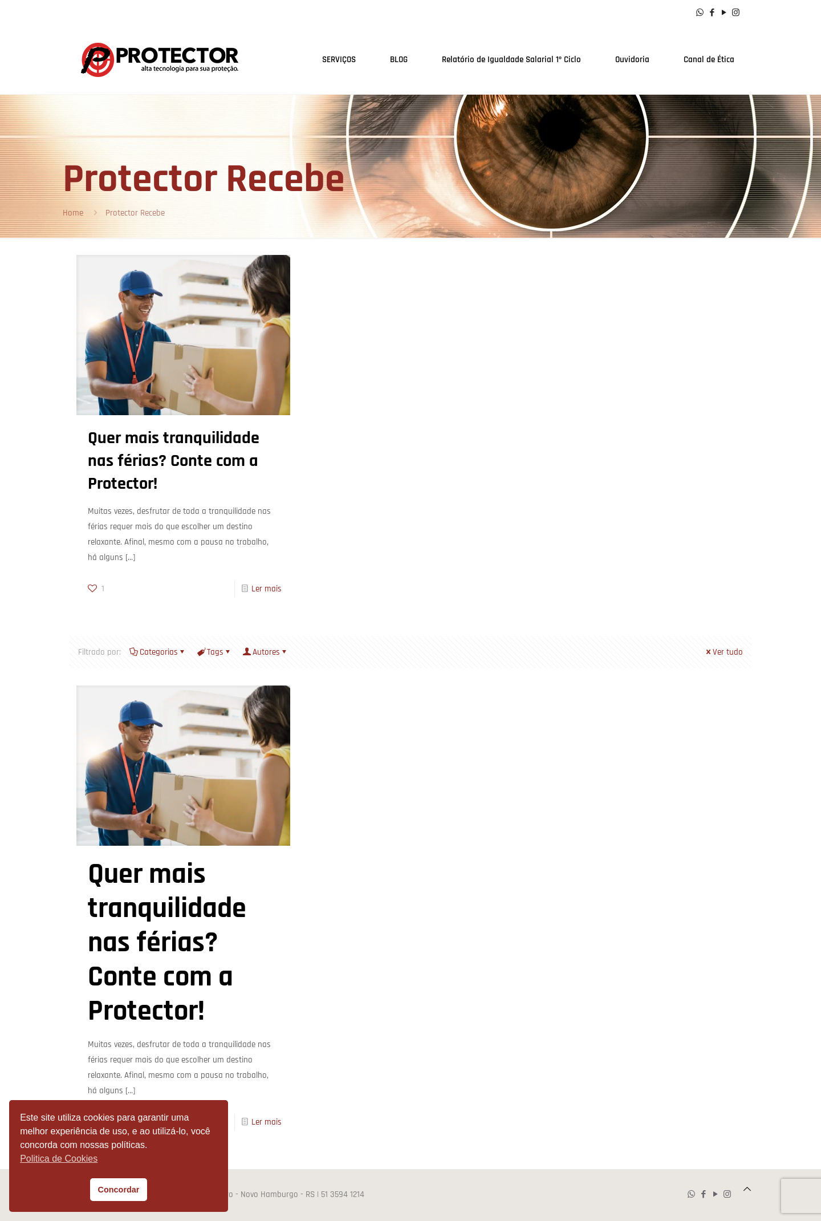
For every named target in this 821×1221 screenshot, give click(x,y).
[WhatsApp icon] (700, 12)
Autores (265, 652)
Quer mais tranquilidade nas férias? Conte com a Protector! (173, 460)
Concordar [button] (119, 1189)
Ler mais (266, 588)
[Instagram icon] (735, 12)
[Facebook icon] (712, 12)
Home (73, 213)
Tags (214, 652)
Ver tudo (723, 652)
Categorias (157, 652)
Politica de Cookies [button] (58, 1158)
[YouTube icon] (724, 12)
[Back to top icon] (747, 1189)
